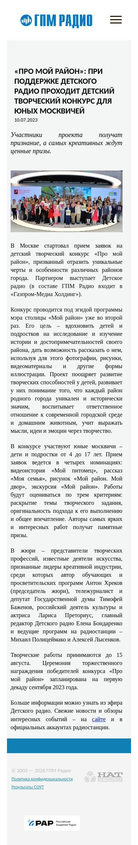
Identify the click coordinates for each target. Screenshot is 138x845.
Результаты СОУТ (27, 787)
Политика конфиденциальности (42, 778)
